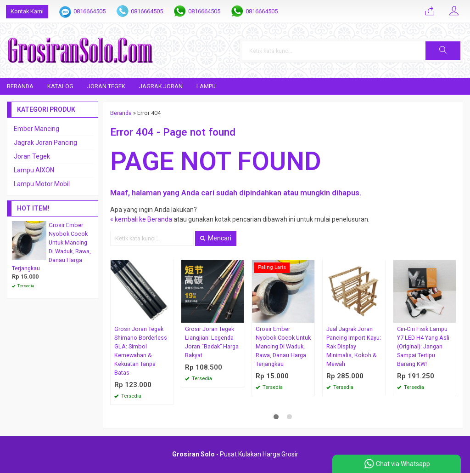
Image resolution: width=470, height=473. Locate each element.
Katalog (60, 86)
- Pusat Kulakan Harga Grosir (235, 454)
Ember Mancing (36, 128)
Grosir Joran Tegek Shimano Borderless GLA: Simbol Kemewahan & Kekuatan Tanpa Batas (140, 350)
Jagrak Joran (161, 86)
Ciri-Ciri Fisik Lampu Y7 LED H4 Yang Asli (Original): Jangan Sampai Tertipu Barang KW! (423, 346)
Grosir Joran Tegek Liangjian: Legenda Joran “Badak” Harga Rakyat (212, 342)
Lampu (206, 86)
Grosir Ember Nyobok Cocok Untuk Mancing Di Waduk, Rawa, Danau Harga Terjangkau (283, 346)
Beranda (20, 86)
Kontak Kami (27, 11)
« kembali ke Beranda (141, 219)
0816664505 (89, 11)
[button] (442, 50)
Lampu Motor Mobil (42, 184)
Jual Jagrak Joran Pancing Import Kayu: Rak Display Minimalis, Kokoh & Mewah (353, 346)
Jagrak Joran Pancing (45, 142)
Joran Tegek (106, 86)
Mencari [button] (215, 238)
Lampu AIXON (34, 170)
